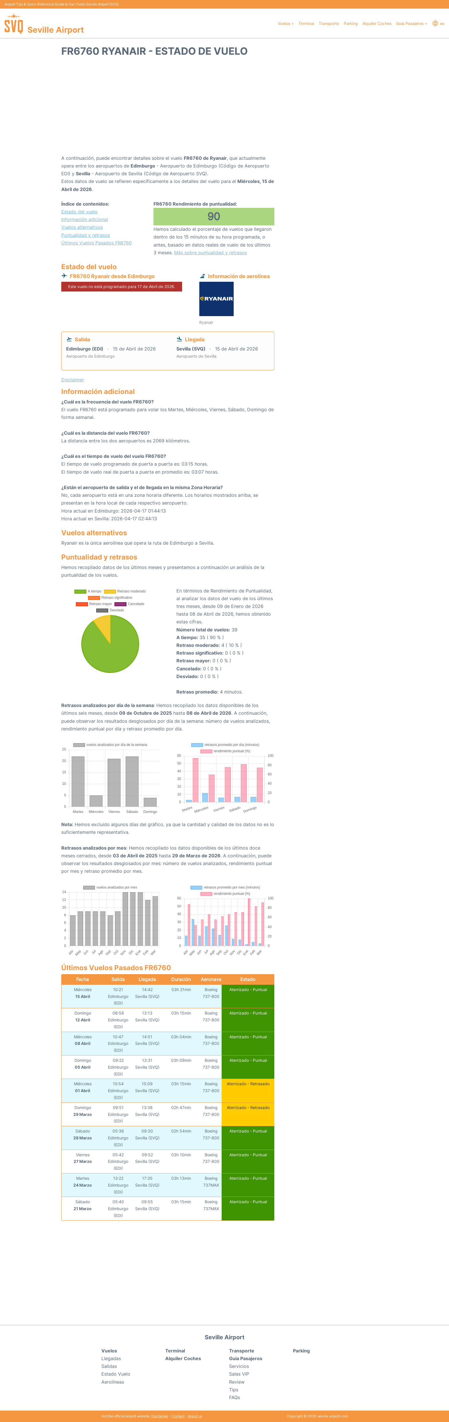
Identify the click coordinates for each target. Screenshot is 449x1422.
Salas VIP (239, 1374)
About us (195, 1416)
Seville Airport (55, 30)
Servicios (239, 1366)
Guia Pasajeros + (411, 23)
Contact (178, 1416)
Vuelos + (286, 23)
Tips (233, 1390)
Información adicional (84, 219)
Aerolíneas (112, 1382)
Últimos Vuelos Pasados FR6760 (96, 243)
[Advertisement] (224, 108)
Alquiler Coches (377, 23)
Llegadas (111, 1358)
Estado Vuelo (115, 1374)
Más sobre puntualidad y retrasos (210, 252)
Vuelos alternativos (82, 227)
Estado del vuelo (79, 211)
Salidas (109, 1366)
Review (237, 1382)
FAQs (234, 1397)
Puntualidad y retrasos (85, 235)
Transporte (329, 23)
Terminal (306, 23)
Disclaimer (159, 1416)
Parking (351, 23)
